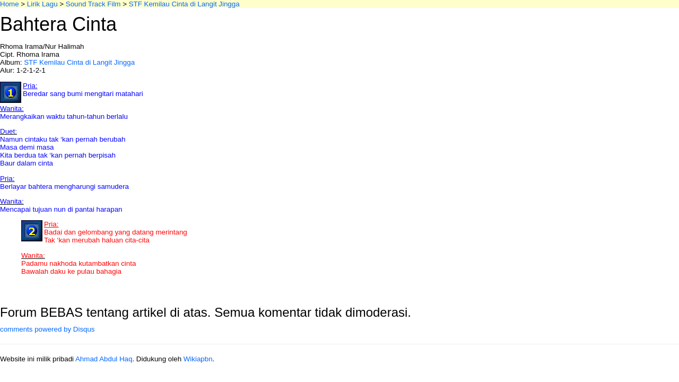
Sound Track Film (93, 4)
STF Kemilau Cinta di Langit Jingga (184, 4)
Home (9, 4)
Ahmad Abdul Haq (103, 359)
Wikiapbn (198, 359)
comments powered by (47, 329)
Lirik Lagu (42, 4)
